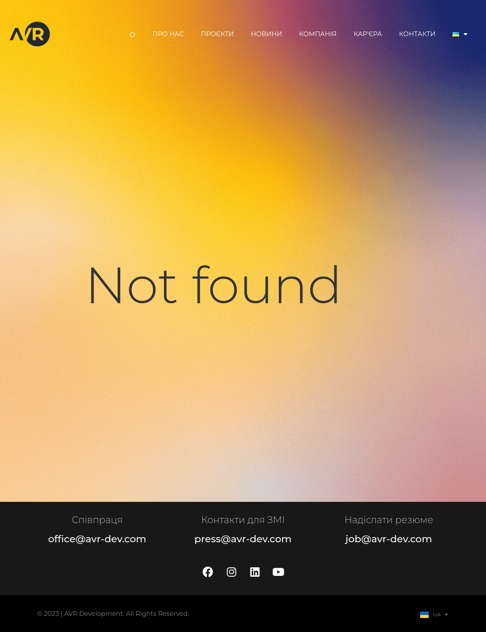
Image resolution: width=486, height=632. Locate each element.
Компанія (318, 34)
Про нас (168, 34)
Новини (266, 34)
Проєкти (217, 34)
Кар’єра (367, 34)
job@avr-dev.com (388, 539)
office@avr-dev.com (97, 539)
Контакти (417, 34)
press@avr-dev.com (243, 539)
